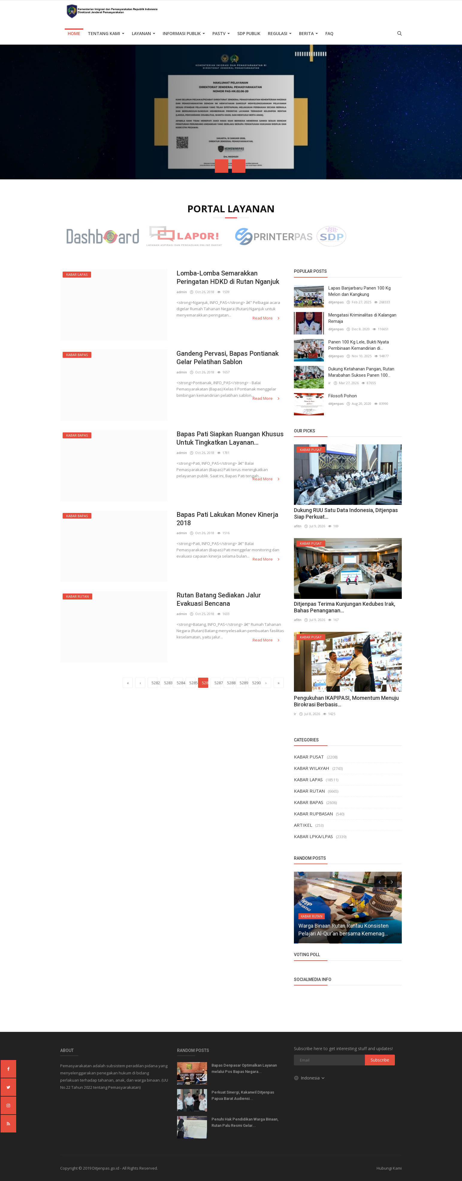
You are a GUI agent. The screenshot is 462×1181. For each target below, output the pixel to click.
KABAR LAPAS (308, 779)
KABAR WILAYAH (311, 768)
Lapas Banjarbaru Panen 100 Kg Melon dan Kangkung (359, 291)
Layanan (143, 33)
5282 (155, 682)
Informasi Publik (184, 33)
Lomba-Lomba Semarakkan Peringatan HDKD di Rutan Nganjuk (227, 277)
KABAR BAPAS (308, 802)
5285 (192, 682)
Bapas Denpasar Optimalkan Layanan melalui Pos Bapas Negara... (244, 1068)
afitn (297, 526)
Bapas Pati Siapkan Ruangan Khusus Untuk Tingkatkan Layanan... (230, 438)
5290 (255, 682)
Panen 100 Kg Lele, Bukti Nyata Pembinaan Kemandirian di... (358, 345)
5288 (230, 682)
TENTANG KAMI (106, 33)
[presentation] (221, 166)
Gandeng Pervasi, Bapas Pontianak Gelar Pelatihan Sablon (227, 358)
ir (329, 383)
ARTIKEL (303, 825)
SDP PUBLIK (248, 33)
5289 (243, 682)
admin (181, 292)
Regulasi (280, 33)
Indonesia (309, 1078)
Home (74, 33)
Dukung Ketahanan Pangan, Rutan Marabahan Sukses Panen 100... (361, 372)
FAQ (329, 33)
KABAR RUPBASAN (313, 814)
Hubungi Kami (389, 1168)
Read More (266, 318)
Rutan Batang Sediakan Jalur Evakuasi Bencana (218, 599)
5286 (205, 683)
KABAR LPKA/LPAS (313, 836)
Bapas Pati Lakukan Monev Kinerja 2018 (227, 519)
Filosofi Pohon (342, 396)
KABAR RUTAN (309, 791)
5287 (218, 682)
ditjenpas (336, 302)
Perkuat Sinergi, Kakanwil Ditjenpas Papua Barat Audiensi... (243, 1095)
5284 (180, 682)
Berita (308, 33)
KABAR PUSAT (309, 757)
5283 (167, 682)
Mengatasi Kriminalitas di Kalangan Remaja (362, 318)
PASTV (221, 33)
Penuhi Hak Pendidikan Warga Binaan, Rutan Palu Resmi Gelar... (245, 1122)
